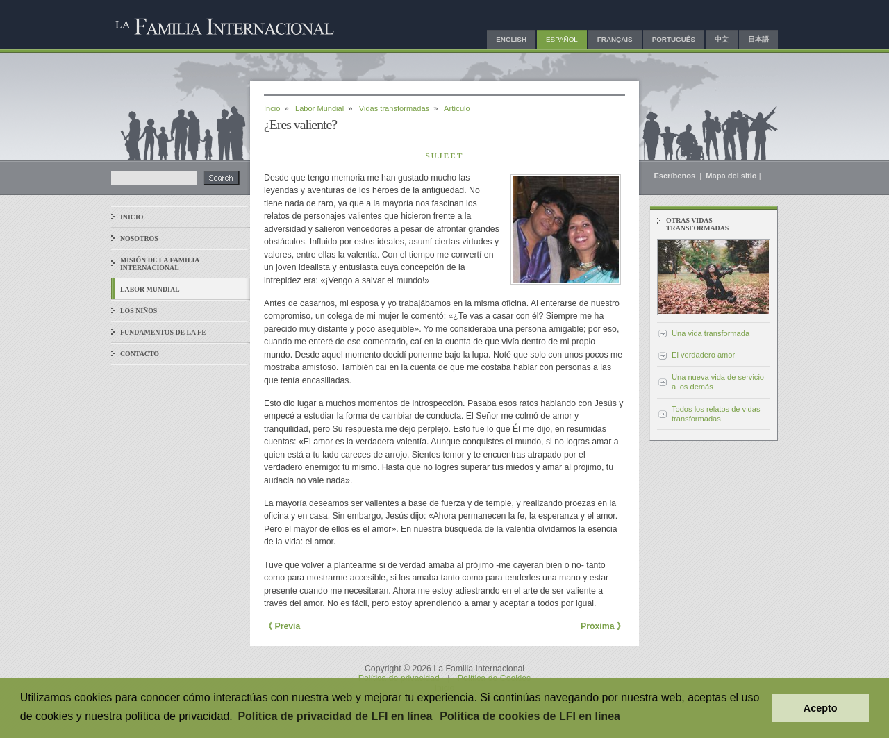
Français (615, 39)
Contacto (139, 354)
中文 (722, 39)
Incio (272, 108)
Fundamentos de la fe (163, 332)
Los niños (138, 311)
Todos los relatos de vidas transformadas (716, 414)
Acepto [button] (821, 708)
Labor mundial (150, 289)
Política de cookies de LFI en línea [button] (530, 716)
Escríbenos (675, 175)
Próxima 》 (603, 626)
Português (673, 39)
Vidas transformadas (394, 108)
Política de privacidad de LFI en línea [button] (335, 716)
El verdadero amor (703, 355)
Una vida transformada (710, 333)
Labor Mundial (319, 108)
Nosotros (139, 238)
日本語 (758, 39)
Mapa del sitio (731, 175)
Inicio (131, 217)
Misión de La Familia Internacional (159, 263)
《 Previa (282, 626)
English (511, 39)
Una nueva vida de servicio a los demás (718, 382)
